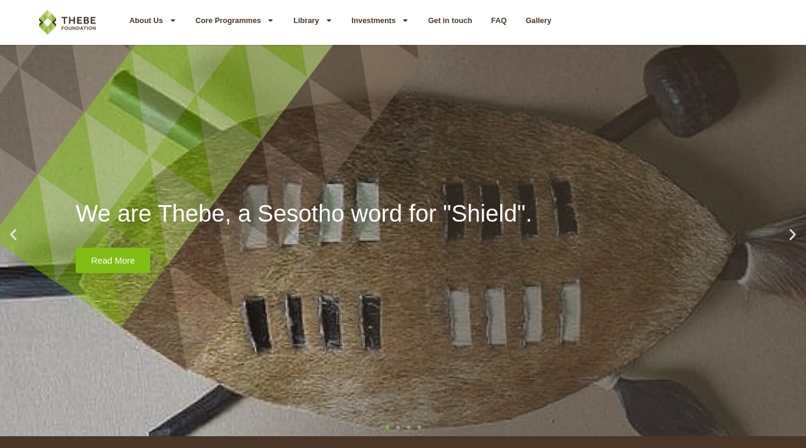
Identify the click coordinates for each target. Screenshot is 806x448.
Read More (113, 260)
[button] (13, 235)
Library (312, 20)
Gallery (538, 20)
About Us (153, 20)
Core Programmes (234, 20)
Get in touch (450, 20)
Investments (380, 20)
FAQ (499, 20)
